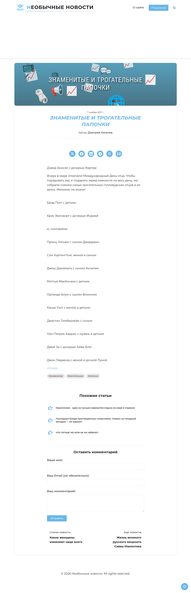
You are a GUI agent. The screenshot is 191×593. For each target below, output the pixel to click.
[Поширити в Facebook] (81, 154)
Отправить (56, 518)
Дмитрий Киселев (100, 132)
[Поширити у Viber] (109, 154)
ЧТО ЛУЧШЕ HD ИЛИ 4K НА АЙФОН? (77, 432)
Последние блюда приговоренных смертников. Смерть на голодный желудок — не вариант (96, 420)
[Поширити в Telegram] (100, 154)
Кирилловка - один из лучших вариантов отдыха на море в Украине (95, 407)
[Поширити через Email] (119, 154)
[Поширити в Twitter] (72, 154)
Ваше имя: (55, 460)
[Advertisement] (95, 37)
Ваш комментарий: (61, 491)
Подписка (158, 7)
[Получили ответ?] (184, 586)
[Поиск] (174, 7)
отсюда (52, 368)
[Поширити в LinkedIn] (91, 154)
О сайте (138, 7)
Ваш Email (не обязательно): (68, 475)
